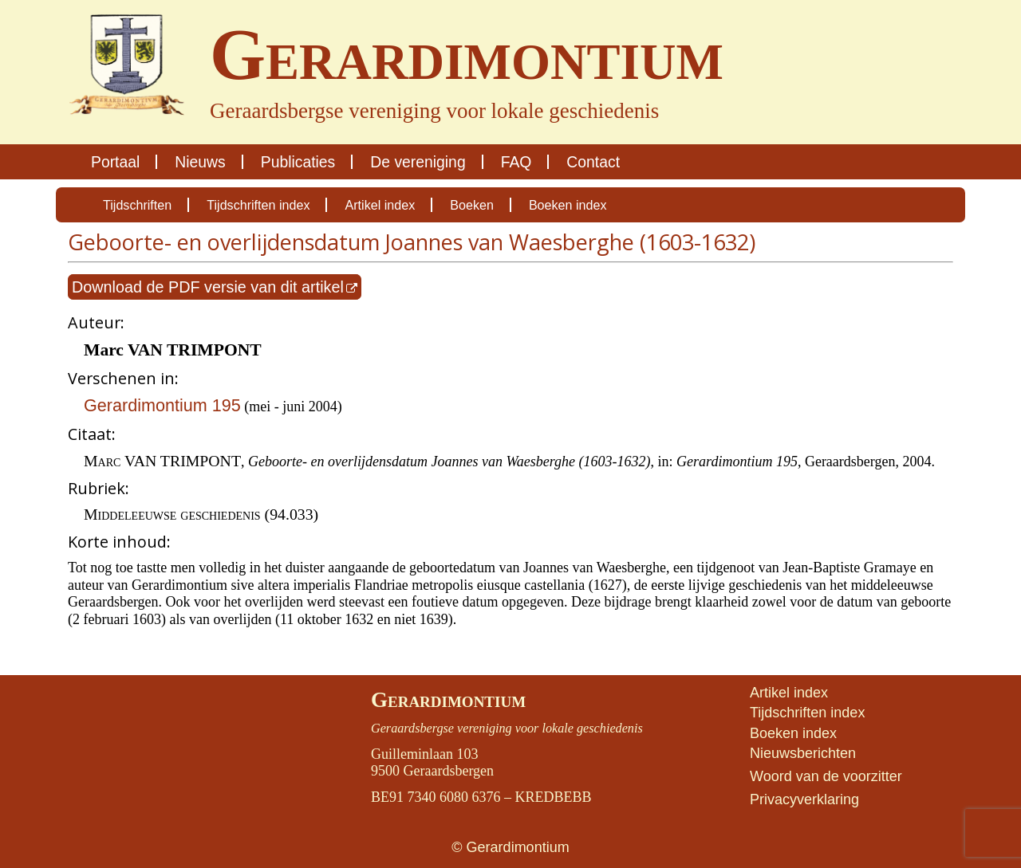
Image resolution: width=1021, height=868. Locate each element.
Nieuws (200, 162)
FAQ (516, 162)
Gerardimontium (448, 700)
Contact (593, 162)
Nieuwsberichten (803, 753)
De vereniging (417, 162)
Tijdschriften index (258, 205)
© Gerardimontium (510, 847)
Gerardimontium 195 (162, 405)
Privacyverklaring (804, 799)
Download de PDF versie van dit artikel (208, 287)
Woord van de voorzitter (826, 776)
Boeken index (568, 205)
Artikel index (380, 205)
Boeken (472, 205)
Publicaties (298, 162)
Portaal (115, 162)
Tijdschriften (137, 205)
